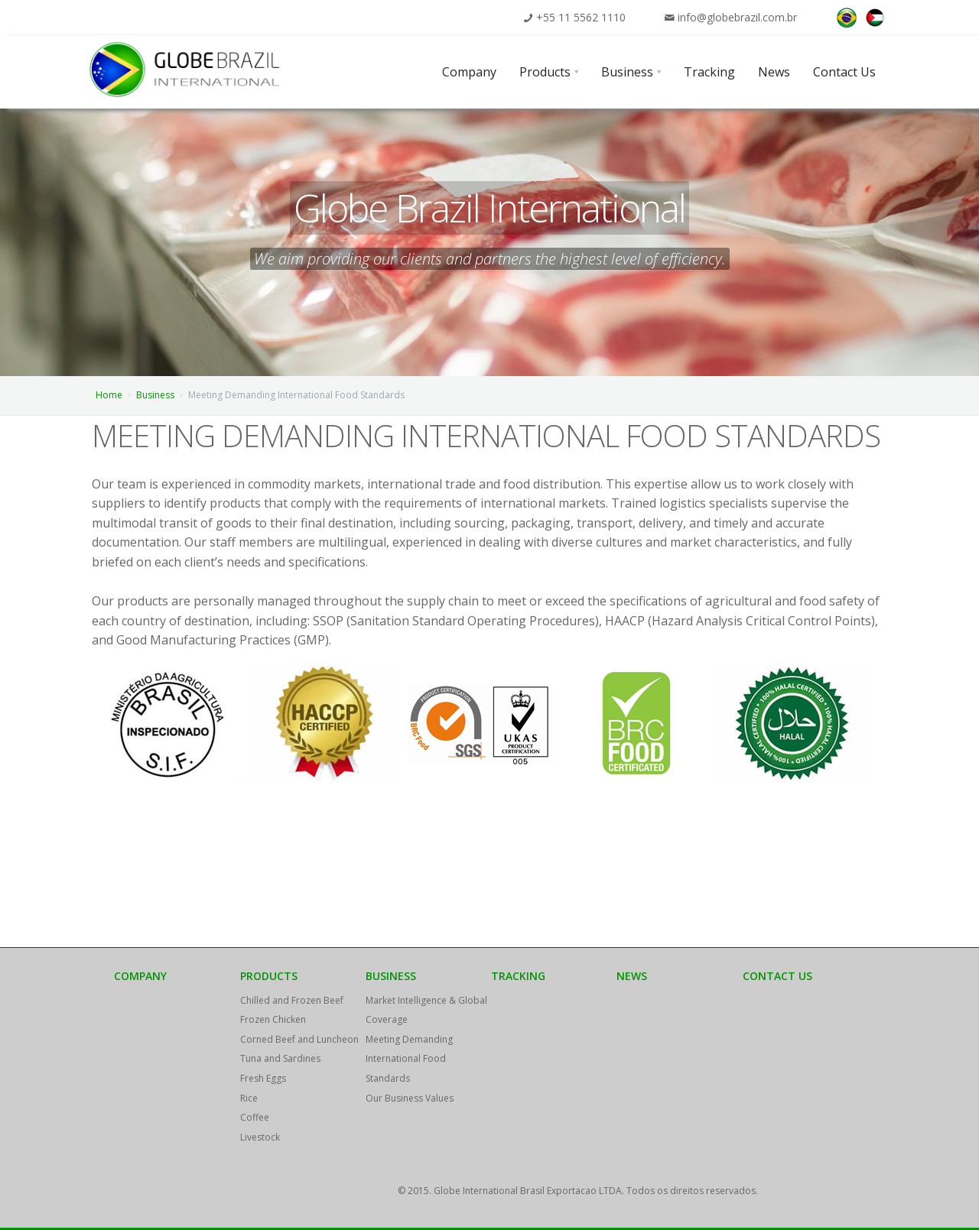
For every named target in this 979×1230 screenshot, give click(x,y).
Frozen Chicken (273, 1019)
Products (269, 976)
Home (109, 394)
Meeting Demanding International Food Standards (409, 1059)
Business (155, 394)
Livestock (260, 1137)
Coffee (254, 1117)
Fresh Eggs (263, 1078)
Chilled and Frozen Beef (291, 1000)
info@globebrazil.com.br (737, 17)
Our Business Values (410, 1098)
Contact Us (777, 976)
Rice (249, 1098)
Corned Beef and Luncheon (299, 1039)
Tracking (518, 976)
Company (140, 976)
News (631, 976)
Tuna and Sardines (280, 1058)
